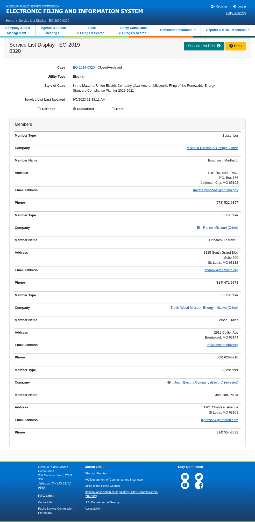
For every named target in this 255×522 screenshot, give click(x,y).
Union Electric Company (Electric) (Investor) (206, 382)
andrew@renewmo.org (221, 270)
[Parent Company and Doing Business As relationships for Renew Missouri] (198, 228)
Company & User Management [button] (18, 30)
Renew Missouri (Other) (220, 228)
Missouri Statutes (96, 473)
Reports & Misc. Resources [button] (226, 30)
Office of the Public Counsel (103, 485)
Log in (239, 6)
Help (235, 46)
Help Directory (236, 13)
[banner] (75, 8)
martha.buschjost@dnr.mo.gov (215, 190)
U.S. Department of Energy (102, 502)
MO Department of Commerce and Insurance (114, 479)
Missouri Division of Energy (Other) (212, 148)
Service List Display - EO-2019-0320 (44, 21)
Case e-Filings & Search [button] (90, 30)
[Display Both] (114, 109)
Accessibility (93, 508)
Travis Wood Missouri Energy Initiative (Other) (204, 308)
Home (10, 21)
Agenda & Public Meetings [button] (53, 30)
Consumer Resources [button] (176, 30)
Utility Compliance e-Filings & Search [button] (133, 30)
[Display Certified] (40, 109)
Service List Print (204, 46)
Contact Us (45, 502)
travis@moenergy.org (222, 345)
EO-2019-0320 (84, 67)
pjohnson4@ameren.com (219, 420)
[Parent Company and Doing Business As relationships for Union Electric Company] (169, 383)
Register (219, 6)
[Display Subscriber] (75, 109)
